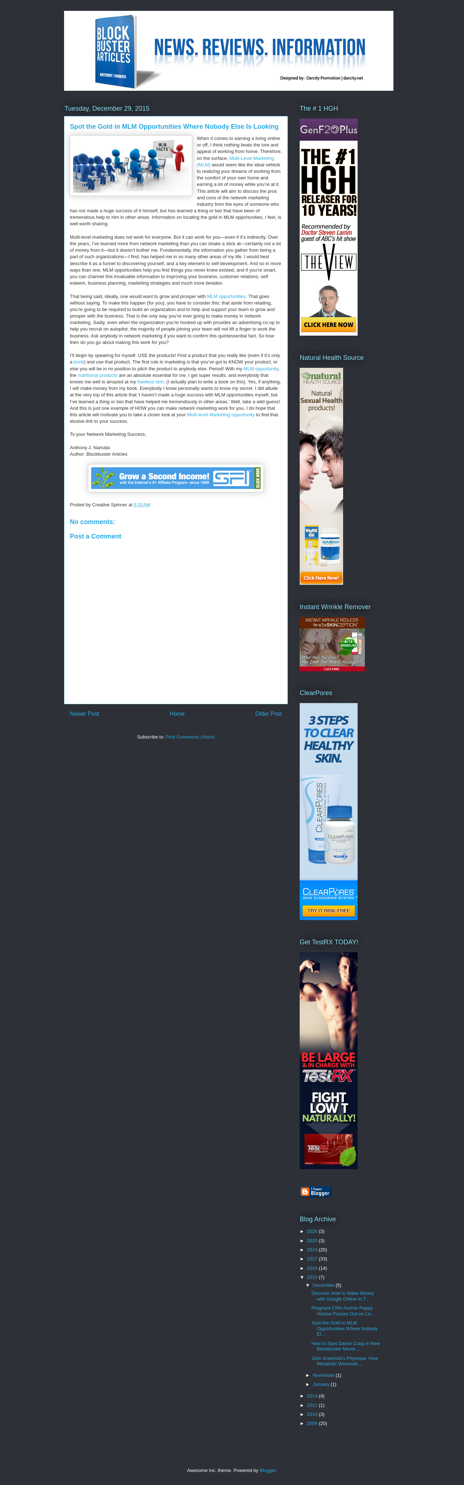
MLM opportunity (261, 368)
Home (177, 714)
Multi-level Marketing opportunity (221, 414)
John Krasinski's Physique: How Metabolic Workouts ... (344, 1361)
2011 (313, 1405)
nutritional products (98, 375)
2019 (313, 1249)
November (324, 1375)
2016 (313, 1268)
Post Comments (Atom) (190, 737)
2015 (313, 1277)
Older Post (268, 714)
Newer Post (84, 714)
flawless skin (150, 381)
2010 (313, 1414)
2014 (313, 1396)
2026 (313, 1231)
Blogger (267, 1470)
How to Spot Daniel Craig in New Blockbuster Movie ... (345, 1346)
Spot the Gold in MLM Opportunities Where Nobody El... (344, 1328)
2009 (313, 1423)
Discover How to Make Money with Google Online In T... (342, 1296)
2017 (313, 1258)
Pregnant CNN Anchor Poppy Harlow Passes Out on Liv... (342, 1310)
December (324, 1285)
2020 (313, 1240)
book (79, 362)
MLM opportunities (226, 296)
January (322, 1384)
